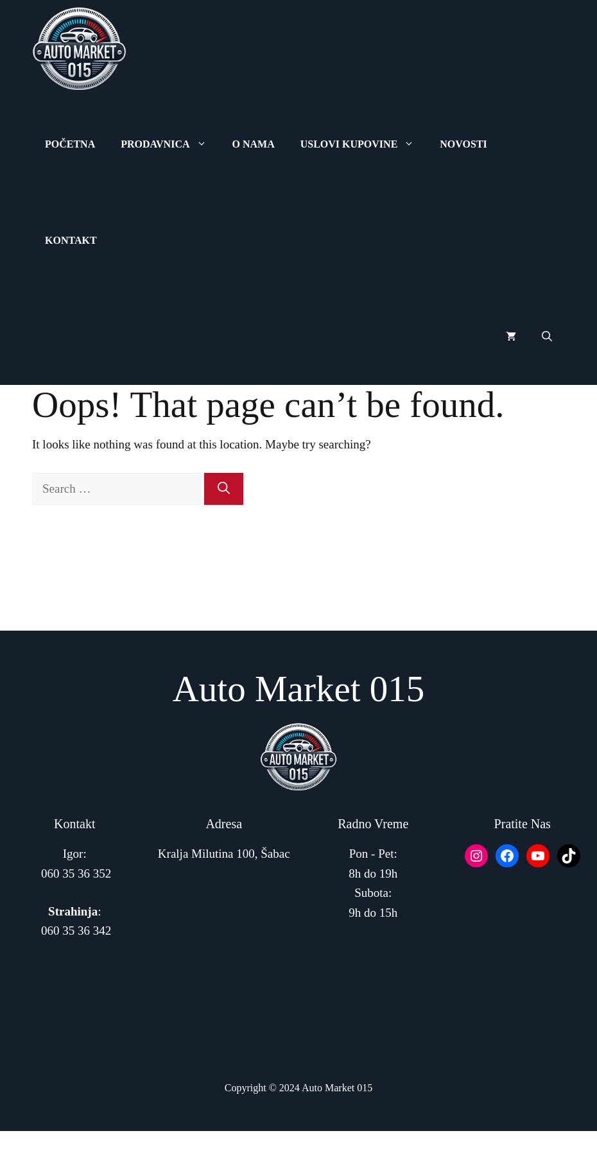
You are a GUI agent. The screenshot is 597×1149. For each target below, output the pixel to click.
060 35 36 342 (76, 930)
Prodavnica (170, 144)
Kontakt (71, 240)
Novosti (463, 144)
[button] (547, 337)
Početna (70, 144)
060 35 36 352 (76, 873)
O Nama (253, 144)
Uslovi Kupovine (364, 144)
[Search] (223, 489)
